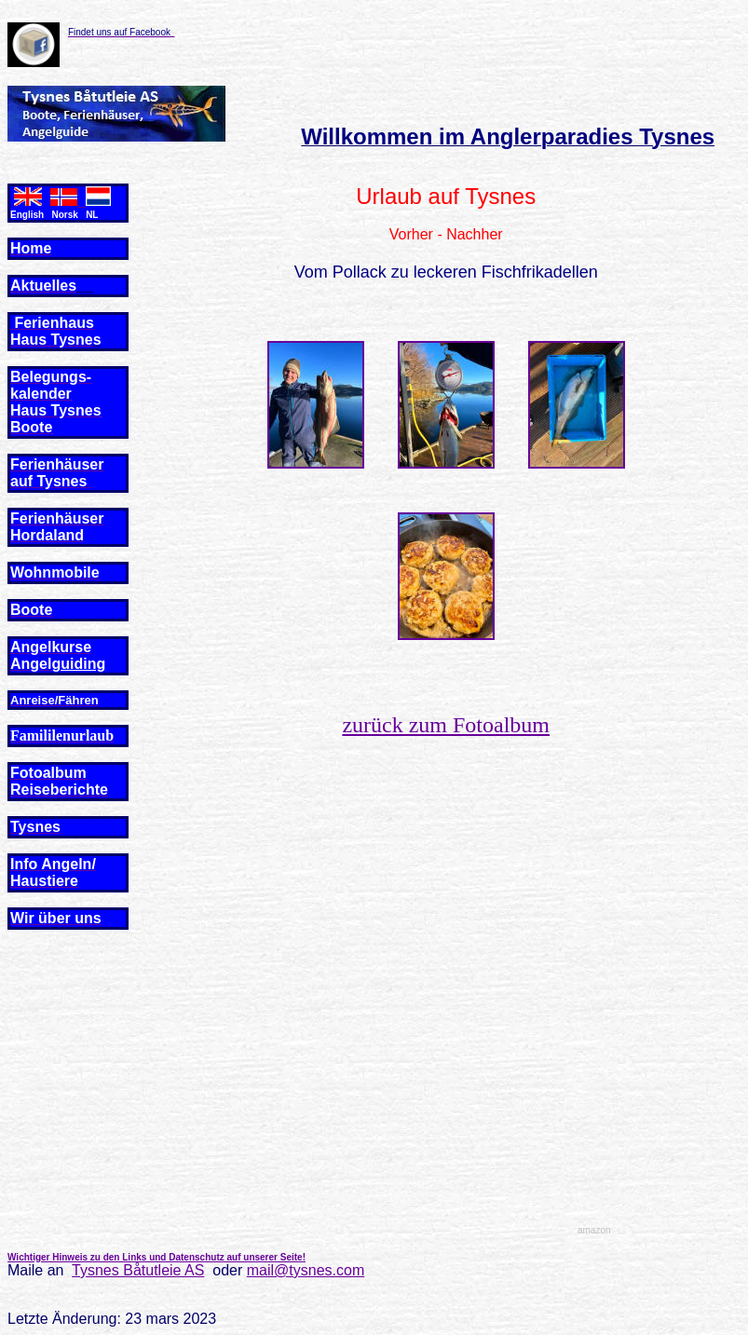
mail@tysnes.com (306, 1270)
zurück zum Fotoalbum (446, 725)
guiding (78, 664)
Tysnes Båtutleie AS (138, 1270)
